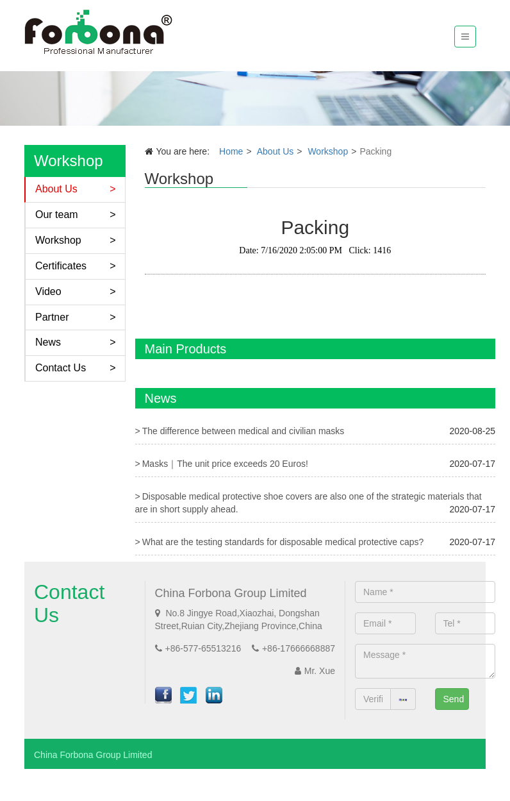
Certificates (60, 265)
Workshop (58, 240)
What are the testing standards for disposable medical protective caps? (283, 542)
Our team (56, 214)
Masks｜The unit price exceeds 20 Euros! (225, 464)
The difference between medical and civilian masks (243, 431)
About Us (56, 188)
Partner (52, 317)
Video (48, 291)
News (48, 342)
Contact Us (60, 367)
